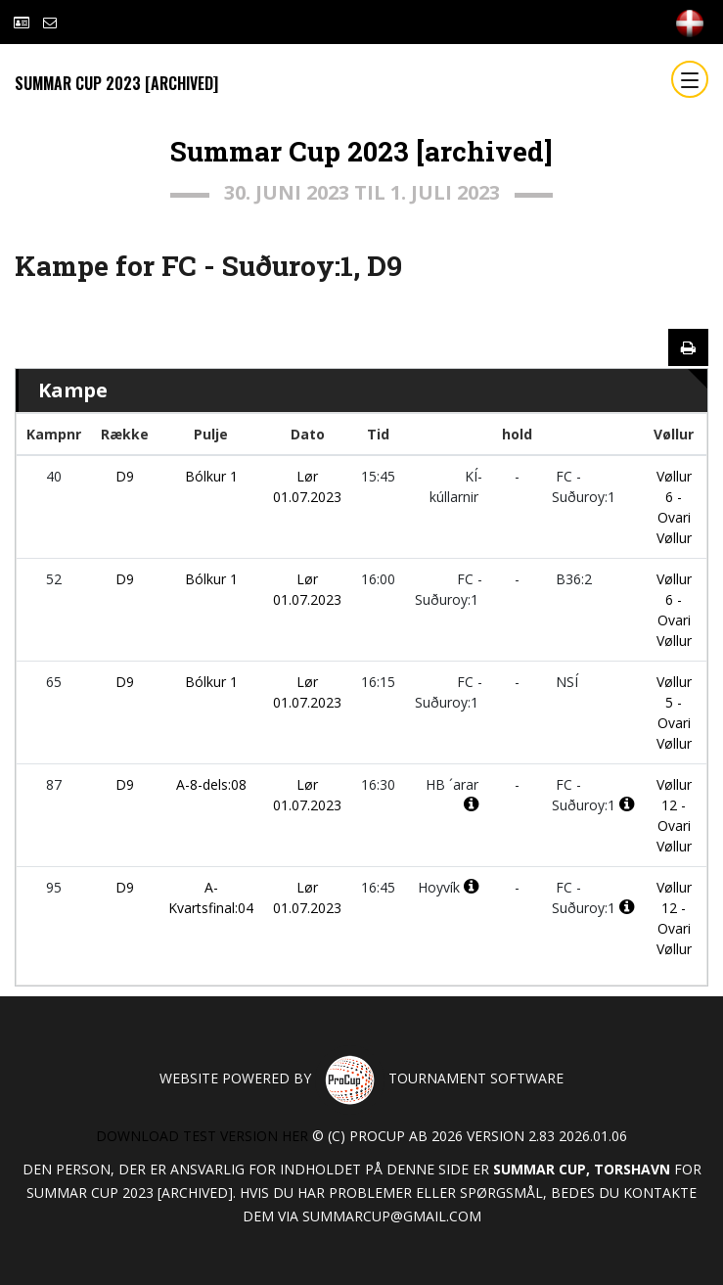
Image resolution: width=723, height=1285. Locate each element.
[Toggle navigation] (689, 79)
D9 (124, 476)
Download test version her (202, 1135)
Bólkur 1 (211, 476)
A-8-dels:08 (211, 784)
